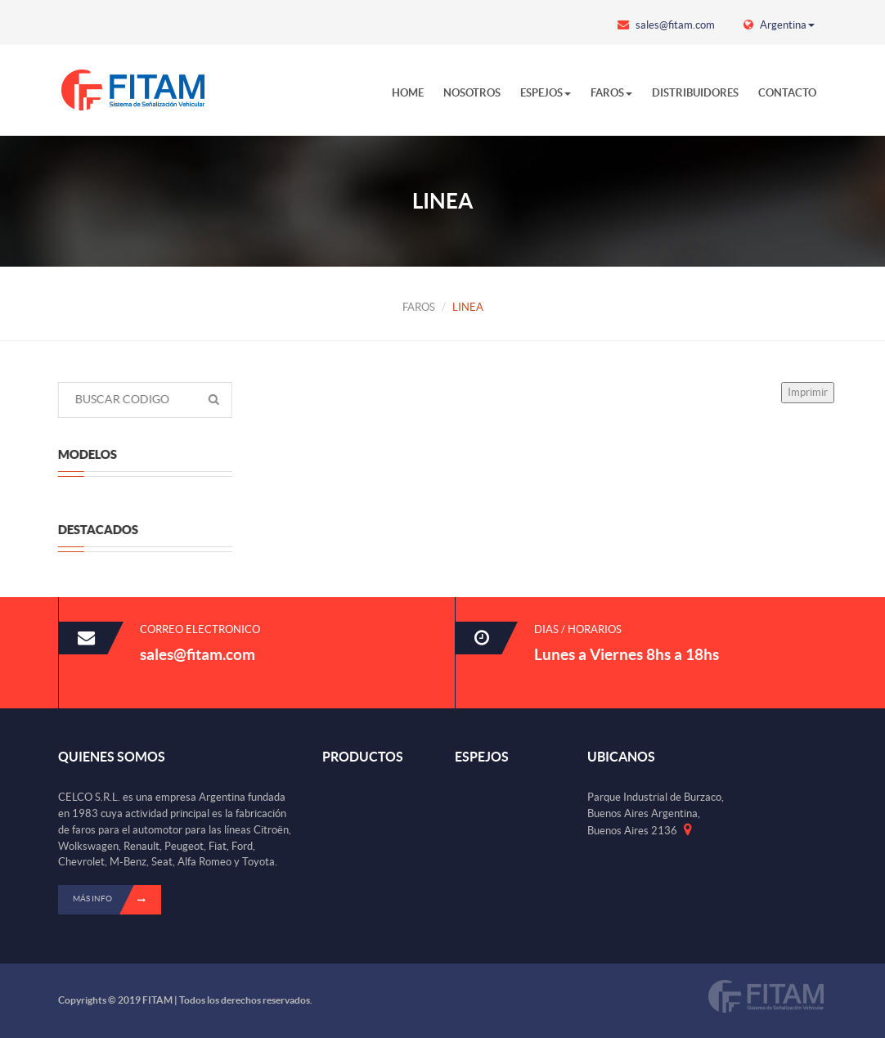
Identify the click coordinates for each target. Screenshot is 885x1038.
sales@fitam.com (666, 25)
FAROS (611, 93)
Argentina (779, 25)
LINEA (467, 307)
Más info (117, 899)
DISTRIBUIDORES (695, 93)
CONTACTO (787, 93)
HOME (408, 93)
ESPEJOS (545, 93)
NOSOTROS (472, 93)
